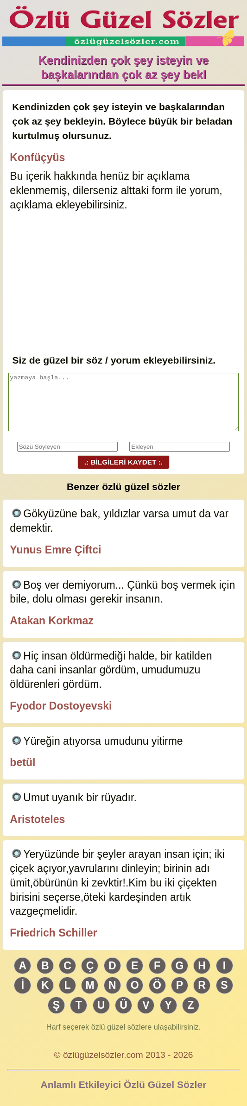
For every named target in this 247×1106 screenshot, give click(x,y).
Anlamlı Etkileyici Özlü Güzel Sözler (124, 1084)
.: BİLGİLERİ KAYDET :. (123, 462)
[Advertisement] (123, 283)
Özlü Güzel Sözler (123, 23)
